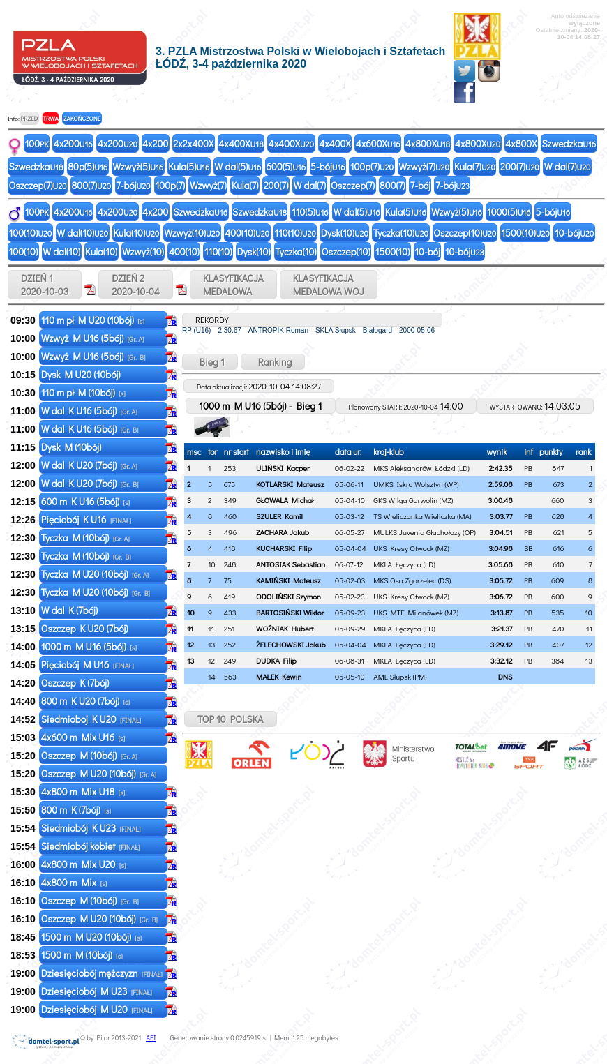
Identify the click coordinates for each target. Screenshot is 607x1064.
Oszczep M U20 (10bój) (98, 773)
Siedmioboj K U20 (91, 719)
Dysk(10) (344, 232)
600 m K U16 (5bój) (85, 501)
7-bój (133, 185)
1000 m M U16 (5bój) (89, 646)
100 (37, 143)
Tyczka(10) (400, 232)
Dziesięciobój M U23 (96, 991)
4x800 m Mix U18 (83, 791)
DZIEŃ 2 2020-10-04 (136, 284)
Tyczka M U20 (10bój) (95, 573)
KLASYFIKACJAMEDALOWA (233, 284)
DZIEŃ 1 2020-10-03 (44, 284)
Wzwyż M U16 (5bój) (92, 338)
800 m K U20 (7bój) (85, 700)
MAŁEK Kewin (278, 676)
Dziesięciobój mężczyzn (102, 973)
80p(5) (87, 166)
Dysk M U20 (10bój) (82, 374)
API (151, 1037)
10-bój (574, 232)
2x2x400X (193, 143)
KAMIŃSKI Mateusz (288, 580)
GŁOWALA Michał (284, 500)
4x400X (240, 143)
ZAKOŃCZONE (81, 118)
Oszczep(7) (38, 185)
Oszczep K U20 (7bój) (85, 628)
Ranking (273, 361)
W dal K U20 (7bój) (89, 465)
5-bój (327, 166)
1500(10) (525, 232)
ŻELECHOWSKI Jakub (291, 644)
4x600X (378, 143)
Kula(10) (136, 232)
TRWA (51, 118)
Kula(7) (474, 166)
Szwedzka (568, 143)
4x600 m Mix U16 (83, 737)
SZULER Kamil (279, 516)
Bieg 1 (210, 361)
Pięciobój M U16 (87, 664)
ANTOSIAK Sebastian (290, 564)
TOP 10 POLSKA (230, 719)
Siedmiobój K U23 (91, 827)
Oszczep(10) (464, 232)
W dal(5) (237, 166)
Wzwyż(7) (423, 166)
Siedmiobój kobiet (90, 846)
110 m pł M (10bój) (83, 392)
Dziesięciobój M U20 (97, 1009)
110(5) (310, 211)
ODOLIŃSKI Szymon (288, 596)
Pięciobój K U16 (86, 519)
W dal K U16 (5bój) (89, 410)
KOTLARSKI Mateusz (290, 484)
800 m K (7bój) (76, 809)
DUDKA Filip (276, 660)
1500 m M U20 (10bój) (91, 936)
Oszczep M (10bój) (89, 755)
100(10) (30, 232)
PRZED (29, 118)
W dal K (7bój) (70, 610)
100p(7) (372, 166)
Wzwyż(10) (192, 232)
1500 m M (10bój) (82, 954)
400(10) (247, 232)
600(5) (286, 166)
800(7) (92, 185)
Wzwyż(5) (137, 166)
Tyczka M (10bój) (85, 537)
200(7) (519, 166)
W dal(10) (82, 232)
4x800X (427, 143)
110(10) (295, 232)
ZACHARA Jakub (282, 532)
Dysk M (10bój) (72, 447)
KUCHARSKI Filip (284, 548)
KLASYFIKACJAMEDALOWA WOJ (328, 284)
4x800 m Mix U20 (83, 864)
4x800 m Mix (74, 882)
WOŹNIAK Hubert (284, 628)
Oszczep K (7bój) (76, 682)
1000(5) (509, 211)
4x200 (73, 143)
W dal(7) (567, 166)
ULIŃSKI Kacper (283, 468)
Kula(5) (188, 166)
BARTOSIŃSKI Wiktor (290, 612)
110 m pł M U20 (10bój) (92, 320)
